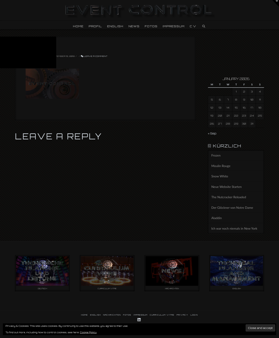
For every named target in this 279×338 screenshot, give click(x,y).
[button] (275, 3)
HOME (84, 315)
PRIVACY (182, 315)
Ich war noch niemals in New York (234, 228)
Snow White (219, 176)
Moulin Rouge (220, 166)
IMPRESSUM (140, 315)
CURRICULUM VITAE (162, 315)
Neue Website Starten (226, 187)
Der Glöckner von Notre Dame (232, 207)
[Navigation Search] (204, 25)
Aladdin (216, 218)
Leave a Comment (94, 56)
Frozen (216, 155)
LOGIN (194, 315)
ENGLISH (95, 315)
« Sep (212, 133)
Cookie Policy (88, 332)
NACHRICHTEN (112, 315)
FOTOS (127, 315)
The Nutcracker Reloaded (228, 197)
